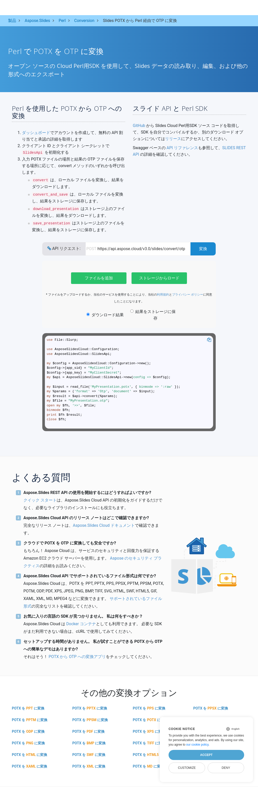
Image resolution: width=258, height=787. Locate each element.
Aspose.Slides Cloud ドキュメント (104, 525)
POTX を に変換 (28, 708)
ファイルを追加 (99, 278)
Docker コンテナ (81, 623)
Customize (187, 768)
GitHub (139, 125)
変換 (203, 248)
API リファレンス (182, 147)
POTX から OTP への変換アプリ (77, 656)
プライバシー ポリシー (187, 294)
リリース (173, 138)
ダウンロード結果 (105, 314)
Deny (226, 768)
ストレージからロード (159, 278)
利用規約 (163, 294)
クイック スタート (40, 500)
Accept (206, 755)
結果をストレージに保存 (153, 315)
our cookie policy (197, 744)
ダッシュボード (36, 132)
